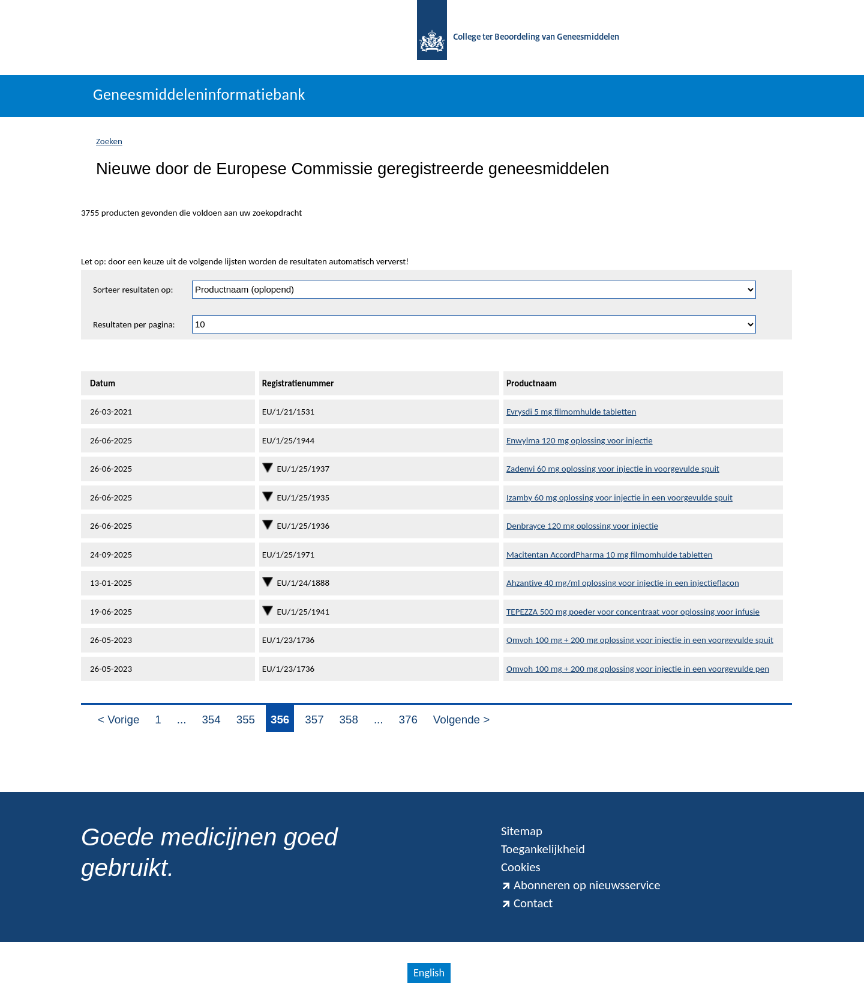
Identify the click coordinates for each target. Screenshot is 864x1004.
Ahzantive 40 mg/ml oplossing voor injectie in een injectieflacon (622, 582)
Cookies (521, 867)
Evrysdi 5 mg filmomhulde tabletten (571, 411)
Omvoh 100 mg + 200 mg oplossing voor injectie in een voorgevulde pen (637, 668)
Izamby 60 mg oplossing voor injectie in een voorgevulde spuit (619, 497)
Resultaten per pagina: (134, 324)
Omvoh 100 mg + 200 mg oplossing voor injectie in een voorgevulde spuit (639, 639)
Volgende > (461, 719)
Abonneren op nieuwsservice (581, 885)
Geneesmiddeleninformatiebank (199, 94)
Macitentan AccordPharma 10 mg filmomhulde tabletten (609, 554)
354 (211, 719)
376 (408, 719)
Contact (527, 903)
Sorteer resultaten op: (133, 289)
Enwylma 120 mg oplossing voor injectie (579, 440)
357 (314, 719)
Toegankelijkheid (543, 849)
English (429, 972)
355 (245, 719)
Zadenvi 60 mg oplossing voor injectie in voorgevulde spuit (612, 468)
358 (349, 719)
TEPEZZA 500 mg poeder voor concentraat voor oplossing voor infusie (633, 611)
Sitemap (521, 831)
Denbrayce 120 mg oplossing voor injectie (582, 525)
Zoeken (109, 141)
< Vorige (118, 719)
